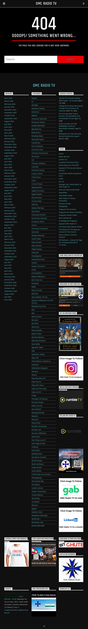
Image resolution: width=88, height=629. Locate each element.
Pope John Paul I (38, 385)
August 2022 (9, 225)
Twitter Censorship (39, 491)
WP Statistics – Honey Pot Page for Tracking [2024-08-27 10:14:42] (70, 242)
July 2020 (7, 297)
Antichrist (35, 112)
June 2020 (8, 300)
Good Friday (36, 239)
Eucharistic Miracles (39, 218)
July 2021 (7, 262)
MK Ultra (35, 323)
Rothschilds (36, 423)
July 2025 (7, 124)
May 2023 (8, 199)
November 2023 (10, 182)
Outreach (35, 365)
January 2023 (9, 210)
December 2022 (10, 213)
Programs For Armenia (67, 209)
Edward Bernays (38, 208)
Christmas (35, 156)
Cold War (35, 167)
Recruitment (36, 409)
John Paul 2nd (37, 280)
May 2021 (8, 268)
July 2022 (7, 228)
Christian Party (37, 150)
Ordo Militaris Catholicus (41, 361)
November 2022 (10, 216)
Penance (35, 371)
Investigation (36, 256)
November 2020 (10, 285)
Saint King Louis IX (39, 440)
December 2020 (10, 282)
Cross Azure (36, 177)
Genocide (35, 232)
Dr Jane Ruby (37, 201)
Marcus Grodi (37, 290)
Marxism (35, 294)
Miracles (35, 320)
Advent (34, 98)
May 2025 (8, 130)
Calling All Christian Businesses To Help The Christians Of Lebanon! (71, 108)
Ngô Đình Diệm (37, 347)
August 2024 (9, 156)
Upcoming (35, 498)
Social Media (36, 471)
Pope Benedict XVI (38, 378)
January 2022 (9, 245)
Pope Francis (36, 382)
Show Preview (37, 461)
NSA (33, 351)
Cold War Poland (38, 170)
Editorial (35, 204)
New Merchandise (39, 341)
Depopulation (37, 187)
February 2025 (9, 138)
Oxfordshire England (39, 368)
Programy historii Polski (68, 215)
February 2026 (9, 104)
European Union (38, 222)
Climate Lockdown (38, 163)
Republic (35, 416)
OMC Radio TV (46, 4)
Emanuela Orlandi (39, 215)
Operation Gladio (38, 354)
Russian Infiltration (39, 433)
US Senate (35, 502)
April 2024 (8, 167)
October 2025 (9, 115)
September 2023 (10, 187)
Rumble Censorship (39, 426)
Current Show (37, 184)
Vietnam (35, 505)
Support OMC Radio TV (67, 224)
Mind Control (37, 317)
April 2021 (8, 271)
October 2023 (9, 185)
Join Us (61, 181)
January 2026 (9, 107)
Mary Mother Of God (39, 297)
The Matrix (36, 485)
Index (61, 179)
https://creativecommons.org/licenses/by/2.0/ (16, 610)
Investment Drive (38, 259)
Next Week (36, 344)
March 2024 (8, 170)
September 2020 (10, 291)
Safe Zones (36, 437)
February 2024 (9, 173)
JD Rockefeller (37, 273)
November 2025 (10, 113)
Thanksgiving (37, 478)
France (34, 225)
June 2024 (8, 161)
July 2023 (7, 193)
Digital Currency (38, 191)
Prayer (34, 395)
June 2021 (8, 265)
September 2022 (10, 222)
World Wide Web (38, 526)
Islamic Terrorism (38, 266)
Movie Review (37, 330)
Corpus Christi (37, 174)
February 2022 (9, 242)
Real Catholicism (65, 218)
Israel (34, 270)
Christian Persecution (40, 153)
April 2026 (8, 98)
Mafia (34, 287)
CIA (33, 160)
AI (32, 102)
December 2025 (10, 110)
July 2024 (7, 159)
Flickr (14, 599)
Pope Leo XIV (36, 392)
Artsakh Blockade (38, 126)
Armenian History (38, 122)
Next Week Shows (65, 195)
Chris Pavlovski (37, 146)
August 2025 (9, 121)
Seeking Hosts (37, 454)
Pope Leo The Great (39, 389)
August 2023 (9, 190)
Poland (34, 375)
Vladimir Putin (37, 512)
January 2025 (9, 141)
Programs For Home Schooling (70, 212)
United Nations (37, 495)
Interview (35, 252)
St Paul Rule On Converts (41, 474)
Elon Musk (35, 211)
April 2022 (8, 236)
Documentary (37, 198)
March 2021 (8, 274)
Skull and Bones (38, 464)
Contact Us (63, 159)
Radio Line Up (37, 406)
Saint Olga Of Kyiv (38, 443)
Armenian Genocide (39, 119)
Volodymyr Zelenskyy (39, 515)
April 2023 (8, 202)
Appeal (34, 115)
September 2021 (10, 257)
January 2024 (9, 176)
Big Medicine (37, 129)
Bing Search (36, 132)
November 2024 (10, 147)
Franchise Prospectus (40, 228)
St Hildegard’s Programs (68, 221)
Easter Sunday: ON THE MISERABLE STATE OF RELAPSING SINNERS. (68, 126)
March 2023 (8, 205)
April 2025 (8, 133)
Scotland (35, 447)
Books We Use (64, 157)
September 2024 (10, 153)
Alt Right (35, 105)
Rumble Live (36, 430)
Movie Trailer (37, 334)
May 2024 (8, 164)
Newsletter (63, 192)
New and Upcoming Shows (69, 190)
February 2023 (9, 208)
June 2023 (8, 196)
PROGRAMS (63, 206)
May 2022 (8, 233)
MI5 (33, 310)
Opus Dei (35, 358)
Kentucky (35, 283)
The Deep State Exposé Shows (70, 227)
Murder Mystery (38, 337)
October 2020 (9, 288)
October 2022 (9, 219)
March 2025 (8, 136)
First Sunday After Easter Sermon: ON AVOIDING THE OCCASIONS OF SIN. (69, 116)
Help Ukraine (37, 246)
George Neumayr (38, 235)
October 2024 (9, 150)
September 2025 (10, 118)
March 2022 (8, 239)
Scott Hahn (36, 450)
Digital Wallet (37, 194)
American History (38, 108)
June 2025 (8, 127)
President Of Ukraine (40, 399)
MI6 (33, 313)
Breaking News (37, 136)
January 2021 (9, 280)
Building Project (38, 139)
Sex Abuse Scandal (39, 457)
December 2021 (10, 248)
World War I (36, 519)
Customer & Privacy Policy (69, 162)
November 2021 (10, 251)
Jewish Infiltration (38, 276)
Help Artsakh (36, 242)
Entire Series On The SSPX (69, 165)
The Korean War (38, 481)
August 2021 (9, 259)
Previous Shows (37, 402)
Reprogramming (38, 413)
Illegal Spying (37, 249)
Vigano (34, 509)
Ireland (34, 263)
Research (35, 419)
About (61, 154)
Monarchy (35, 327)
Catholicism (36, 143)
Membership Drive (39, 306)
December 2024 (10, 144)
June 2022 (8, 231)
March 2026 (8, 101)
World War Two (37, 522)
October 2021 (9, 254)
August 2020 (9, 294)
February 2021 (9, 277)
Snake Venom (37, 467)
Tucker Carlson (37, 488)
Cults (33, 180)
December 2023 (10, 179)
